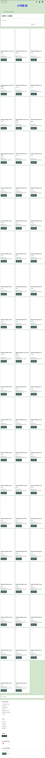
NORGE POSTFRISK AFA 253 (6, 286)
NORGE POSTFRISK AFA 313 (36, 386)
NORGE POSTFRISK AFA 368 (21, 518)
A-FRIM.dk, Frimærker (6, 704)
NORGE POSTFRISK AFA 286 (6, 386)
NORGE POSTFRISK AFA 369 (36, 518)
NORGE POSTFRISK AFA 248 (21, 220)
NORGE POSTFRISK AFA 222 (6, 188)
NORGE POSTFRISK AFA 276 (36, 352)
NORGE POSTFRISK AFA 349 (6, 452)
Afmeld (9, 753)
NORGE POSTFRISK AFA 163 (21, 85)
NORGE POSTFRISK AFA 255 (36, 286)
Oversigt (3, 713)
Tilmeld (4, 753)
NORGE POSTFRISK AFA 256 (6, 319)
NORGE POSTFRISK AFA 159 (36, 51)
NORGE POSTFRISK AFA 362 (21, 452)
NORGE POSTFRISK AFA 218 (21, 153)
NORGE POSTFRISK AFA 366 (36, 485)
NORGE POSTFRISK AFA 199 (6, 119)
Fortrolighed (4, 705)
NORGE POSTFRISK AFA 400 (21, 551)
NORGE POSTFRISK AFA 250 (6, 253)
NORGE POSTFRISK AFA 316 (6, 419)
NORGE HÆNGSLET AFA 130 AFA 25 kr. (7, 51)
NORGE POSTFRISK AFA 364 (6, 485)
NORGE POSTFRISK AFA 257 (21, 319)
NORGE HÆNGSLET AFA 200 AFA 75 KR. (7, 154)
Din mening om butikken (6, 712)
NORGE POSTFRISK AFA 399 (6, 551)
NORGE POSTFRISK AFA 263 (6, 352)
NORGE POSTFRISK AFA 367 (6, 518)
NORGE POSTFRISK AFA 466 (6, 650)
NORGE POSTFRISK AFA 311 (21, 386)
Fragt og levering (5, 707)
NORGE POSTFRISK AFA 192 (36, 85)
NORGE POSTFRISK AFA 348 (36, 419)
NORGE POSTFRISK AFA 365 (21, 485)
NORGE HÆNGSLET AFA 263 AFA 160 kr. (22, 353)
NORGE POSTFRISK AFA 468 (21, 650)
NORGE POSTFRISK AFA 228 (36, 188)
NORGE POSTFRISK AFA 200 (36, 119)
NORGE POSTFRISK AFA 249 (36, 220)
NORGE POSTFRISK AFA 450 (36, 617)
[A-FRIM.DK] (22, 6)
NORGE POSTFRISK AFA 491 (21, 683)
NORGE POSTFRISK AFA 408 (36, 584)
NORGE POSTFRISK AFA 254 (21, 286)
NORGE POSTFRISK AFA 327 (21, 419)
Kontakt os (4, 709)
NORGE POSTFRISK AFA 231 (6, 220)
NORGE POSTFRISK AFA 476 (36, 650)
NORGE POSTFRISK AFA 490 (6, 683)
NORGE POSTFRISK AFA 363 (36, 452)
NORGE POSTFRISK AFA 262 (36, 319)
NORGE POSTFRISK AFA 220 (36, 153)
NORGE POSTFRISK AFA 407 (21, 584)
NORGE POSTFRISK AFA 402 (36, 551)
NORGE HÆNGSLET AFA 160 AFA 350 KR (7, 86)
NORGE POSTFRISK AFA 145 (21, 51)
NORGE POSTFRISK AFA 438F (6, 617)
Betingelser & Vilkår (5, 710)
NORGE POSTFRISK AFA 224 (21, 188)
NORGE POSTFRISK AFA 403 (6, 584)
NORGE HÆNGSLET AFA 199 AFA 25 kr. (22, 120)
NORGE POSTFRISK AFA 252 (36, 253)
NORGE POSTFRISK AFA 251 (21, 253)
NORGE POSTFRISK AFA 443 (21, 617)
